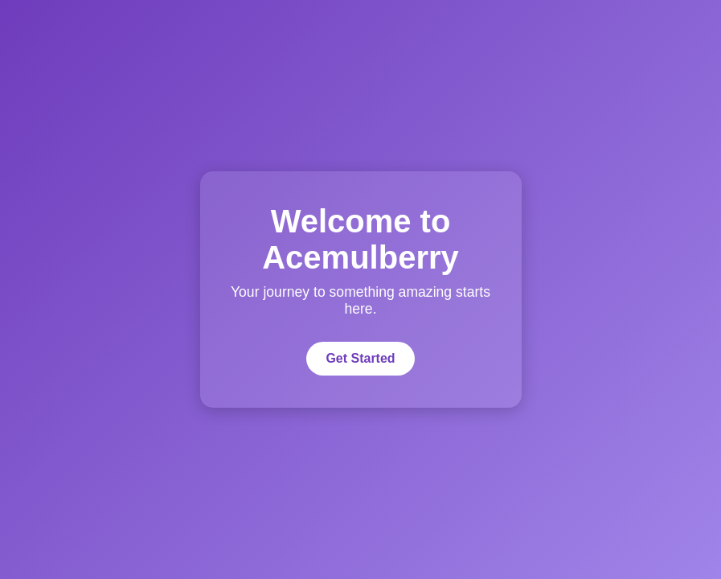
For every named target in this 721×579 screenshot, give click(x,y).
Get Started (360, 358)
